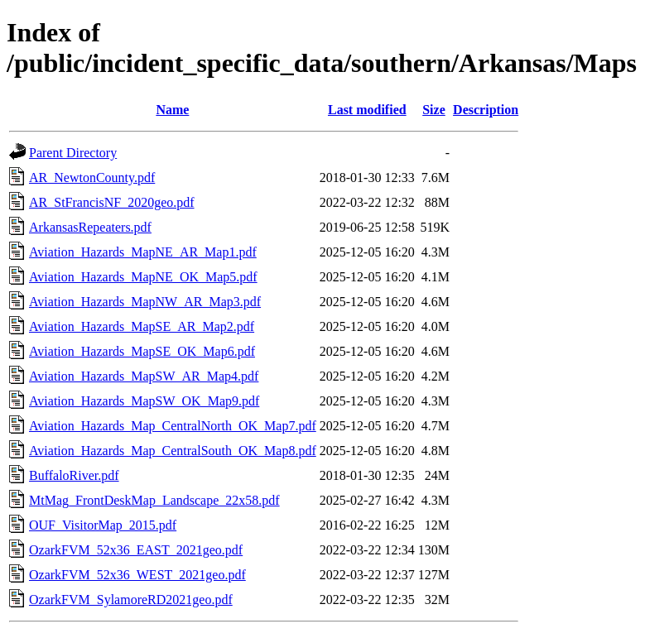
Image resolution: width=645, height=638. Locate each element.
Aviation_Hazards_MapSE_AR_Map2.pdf (141, 326)
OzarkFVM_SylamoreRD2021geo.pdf (131, 599)
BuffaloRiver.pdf (74, 475)
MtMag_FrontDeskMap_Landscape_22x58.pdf (154, 500)
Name (172, 110)
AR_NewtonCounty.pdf (92, 177)
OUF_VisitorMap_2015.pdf (102, 525)
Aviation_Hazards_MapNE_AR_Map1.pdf (143, 252)
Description (485, 110)
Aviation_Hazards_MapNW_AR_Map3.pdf (145, 302)
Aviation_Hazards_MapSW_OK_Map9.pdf (144, 401)
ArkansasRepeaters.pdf (90, 227)
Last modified (367, 110)
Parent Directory (73, 153)
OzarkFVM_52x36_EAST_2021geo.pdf (136, 550)
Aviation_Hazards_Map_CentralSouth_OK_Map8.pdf (172, 451)
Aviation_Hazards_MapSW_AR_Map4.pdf (143, 376)
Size (433, 110)
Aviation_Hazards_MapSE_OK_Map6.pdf (142, 351)
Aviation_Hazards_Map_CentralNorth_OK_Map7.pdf (172, 426)
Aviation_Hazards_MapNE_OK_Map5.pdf (143, 277)
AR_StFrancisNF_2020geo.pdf (112, 202)
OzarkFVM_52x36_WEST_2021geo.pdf (137, 575)
